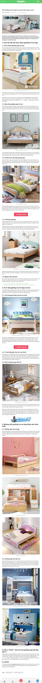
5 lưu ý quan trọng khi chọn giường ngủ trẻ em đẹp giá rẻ (16, 283)
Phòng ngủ (24, 12)
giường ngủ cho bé (9, 672)
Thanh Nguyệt (7, 12)
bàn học (21, 100)
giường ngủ (4, 657)
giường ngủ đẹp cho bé (18, 672)
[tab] (4, 1)
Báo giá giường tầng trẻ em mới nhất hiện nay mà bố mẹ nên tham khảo (19, 285)
